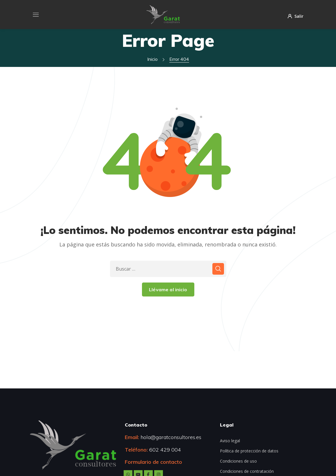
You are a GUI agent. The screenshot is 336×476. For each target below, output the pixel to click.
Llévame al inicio (168, 289)
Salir (295, 16)
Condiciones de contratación (247, 471)
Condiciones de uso (238, 461)
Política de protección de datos (249, 451)
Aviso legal (230, 440)
